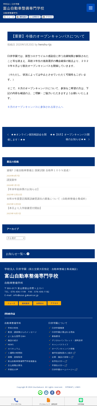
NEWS (11, 344)
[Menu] (91, 8)
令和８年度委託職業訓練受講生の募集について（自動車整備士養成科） (47, 198)
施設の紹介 (13, 340)
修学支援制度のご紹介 (63, 352)
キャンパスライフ (60, 344)
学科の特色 (13, 327)
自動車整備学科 (12, 322)
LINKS (77, 387)
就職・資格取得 (15, 357)
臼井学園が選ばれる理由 (63, 332)
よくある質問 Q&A (17, 336)
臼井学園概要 (58, 327)
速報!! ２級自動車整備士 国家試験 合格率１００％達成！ (39, 170)
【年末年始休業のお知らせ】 (23, 189)
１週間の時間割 (15, 352)
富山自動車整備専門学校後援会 (22, 361)
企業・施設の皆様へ (62, 357)
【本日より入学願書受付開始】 (24, 208)
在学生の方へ (59, 361)
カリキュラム (14, 348)
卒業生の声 (13, 369)
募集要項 (56, 336)
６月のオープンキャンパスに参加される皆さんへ (35, 106)
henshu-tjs (44, 44)
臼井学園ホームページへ (64, 369)
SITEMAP (69, 387)
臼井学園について (57, 322)
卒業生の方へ (59, 365)
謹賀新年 (12, 179)
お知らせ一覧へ (17, 254)
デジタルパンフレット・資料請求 (67, 340)
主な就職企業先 (15, 365)
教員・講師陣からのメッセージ (22, 332)
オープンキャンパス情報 (63, 348)
